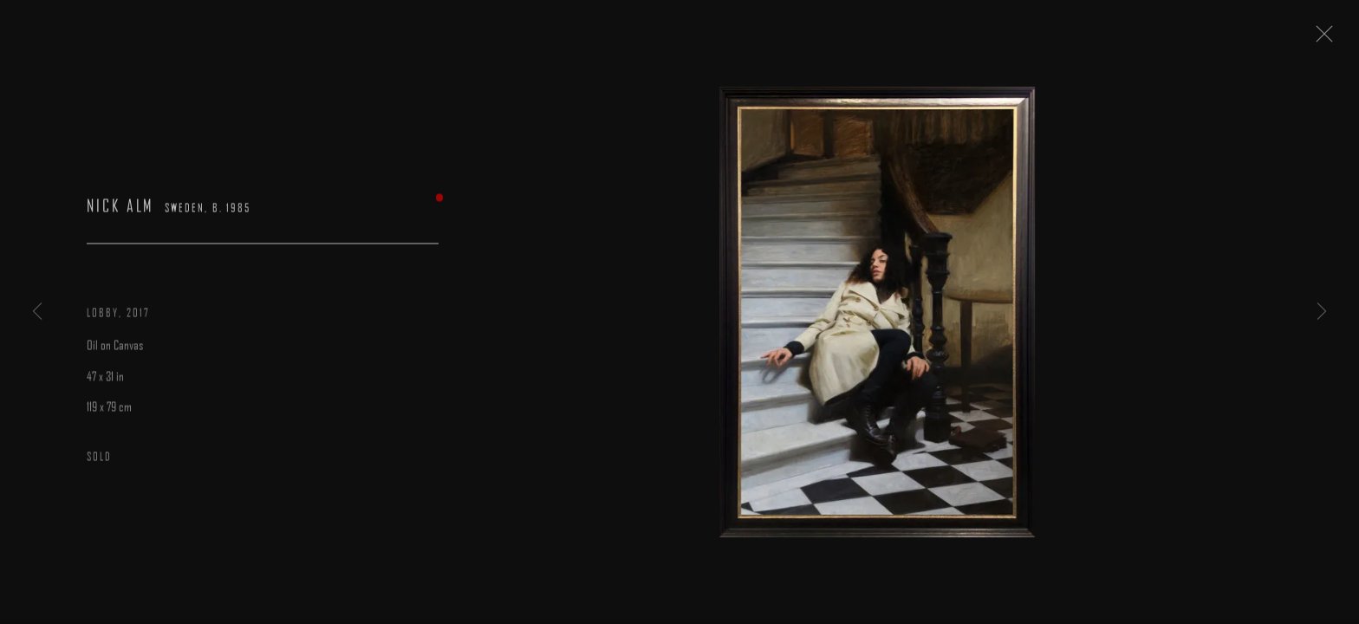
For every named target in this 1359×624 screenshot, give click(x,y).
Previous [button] (37, 312)
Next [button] (1321, 312)
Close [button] (1335, 39)
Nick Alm (120, 213)
